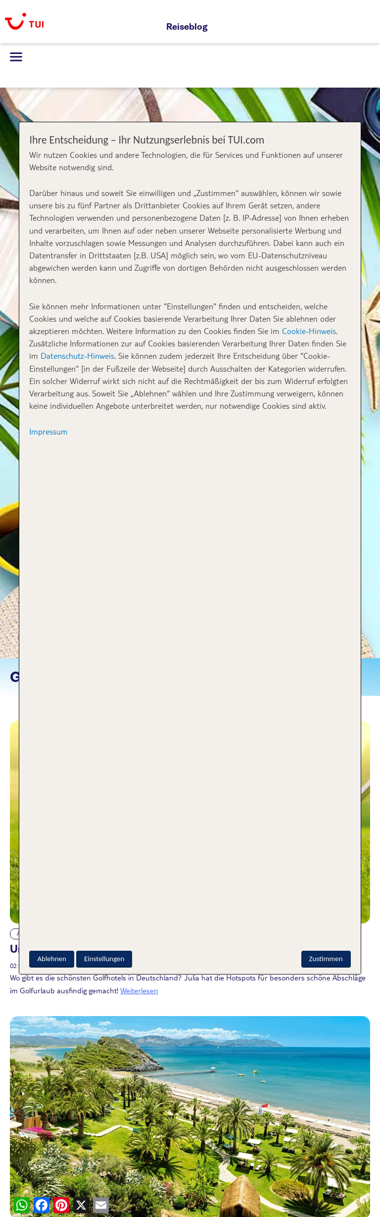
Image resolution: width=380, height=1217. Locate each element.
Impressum (48, 431)
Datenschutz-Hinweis (77, 355)
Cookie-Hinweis (308, 331)
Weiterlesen (139, 990)
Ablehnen (51, 958)
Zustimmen (326, 958)
